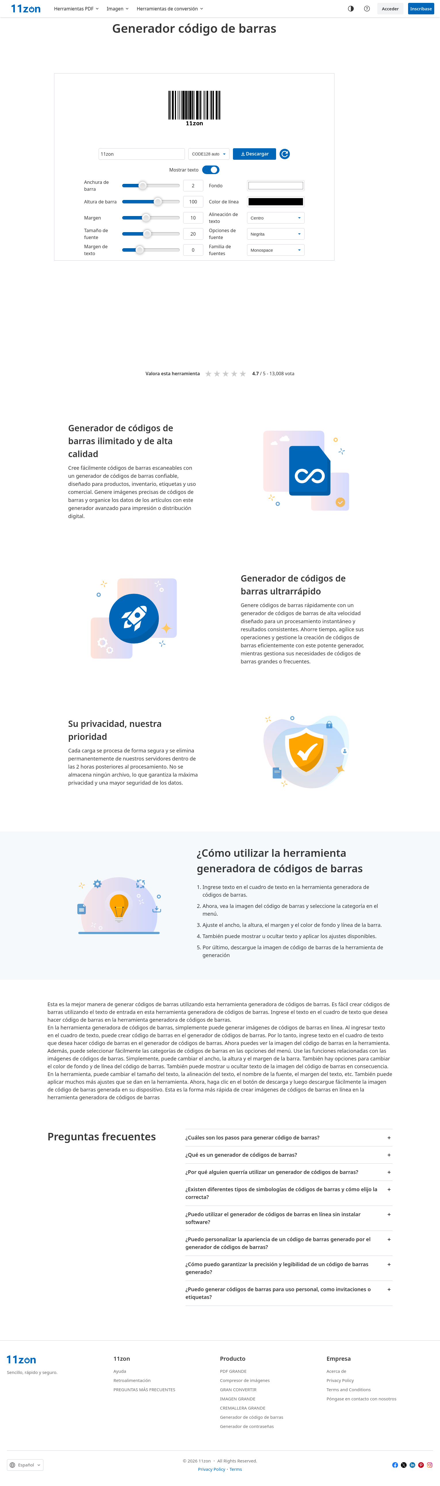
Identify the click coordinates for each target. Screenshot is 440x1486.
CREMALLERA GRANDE (242, 1408)
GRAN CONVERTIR (238, 1389)
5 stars (243, 373)
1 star (208, 373)
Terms (235, 1469)
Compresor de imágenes (245, 1380)
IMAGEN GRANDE (237, 1399)
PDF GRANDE (233, 1371)
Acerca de (336, 1371)
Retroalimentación (132, 1380)
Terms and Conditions (349, 1389)
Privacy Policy (340, 1380)
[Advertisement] (194, 53)
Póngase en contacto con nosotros (362, 1399)
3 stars (226, 373)
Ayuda (120, 1371)
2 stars (217, 373)
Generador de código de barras (251, 1417)
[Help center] (367, 8)
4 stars (234, 373)
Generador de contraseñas (247, 1426)
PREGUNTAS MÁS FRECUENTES (144, 1389)
